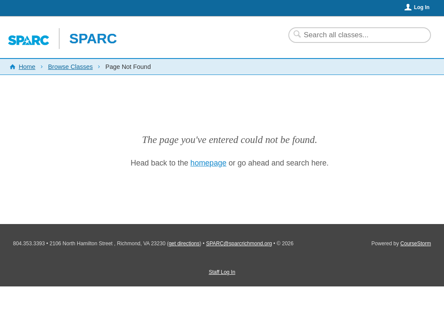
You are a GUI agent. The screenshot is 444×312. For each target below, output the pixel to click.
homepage (208, 163)
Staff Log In (222, 272)
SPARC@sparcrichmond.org (239, 243)
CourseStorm (415, 243)
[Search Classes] (354, 35)
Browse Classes (70, 66)
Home (27, 66)
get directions (184, 243)
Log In (422, 7)
